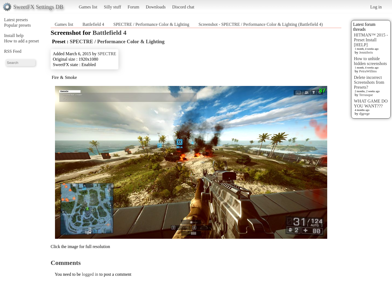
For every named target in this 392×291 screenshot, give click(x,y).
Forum (133, 7)
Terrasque (366, 95)
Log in (376, 7)
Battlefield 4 (93, 24)
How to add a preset (21, 41)
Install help (14, 35)
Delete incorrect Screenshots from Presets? (369, 82)
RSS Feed (13, 51)
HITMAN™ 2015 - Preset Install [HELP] (371, 40)
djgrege (364, 114)
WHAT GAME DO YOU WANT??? (371, 103)
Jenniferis (366, 52)
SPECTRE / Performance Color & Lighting (151, 24)
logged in (90, 274)
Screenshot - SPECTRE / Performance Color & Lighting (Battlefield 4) (260, 24)
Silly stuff (112, 7)
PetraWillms (367, 71)
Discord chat (183, 7)
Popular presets (17, 25)
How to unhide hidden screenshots (370, 61)
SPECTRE (106, 53)
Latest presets (16, 19)
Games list (88, 7)
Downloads (156, 7)
